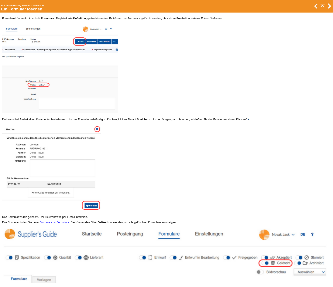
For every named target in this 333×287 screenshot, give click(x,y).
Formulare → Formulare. (55, 222)
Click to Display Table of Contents (22, 5)
